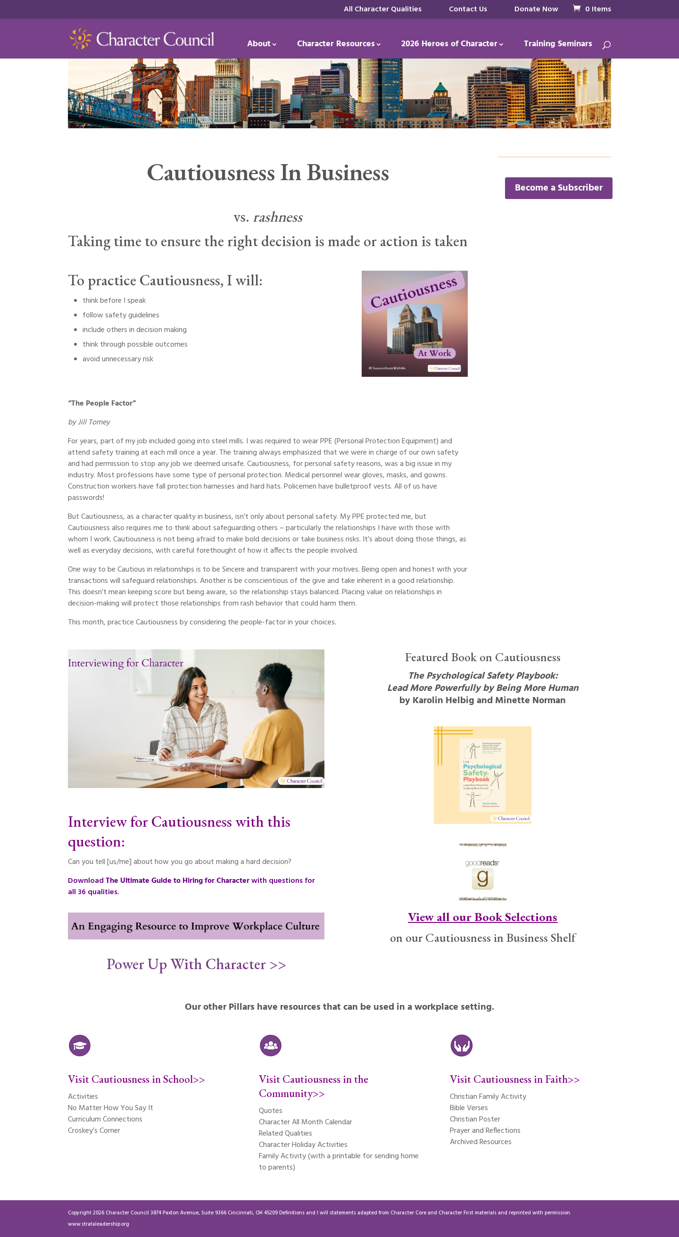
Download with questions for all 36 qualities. (191, 886)
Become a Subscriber (559, 188)
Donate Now (536, 9)
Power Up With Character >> (196, 964)
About (259, 46)
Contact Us (468, 9)
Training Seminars (558, 46)
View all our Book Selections (482, 917)
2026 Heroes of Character (449, 46)
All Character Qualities (383, 9)
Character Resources (336, 46)
